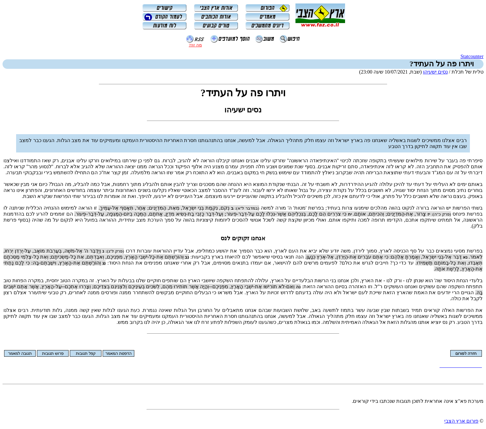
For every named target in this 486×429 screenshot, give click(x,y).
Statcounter (471, 56)
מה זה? (195, 45)
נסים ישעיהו (435, 71)
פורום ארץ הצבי (461, 421)
